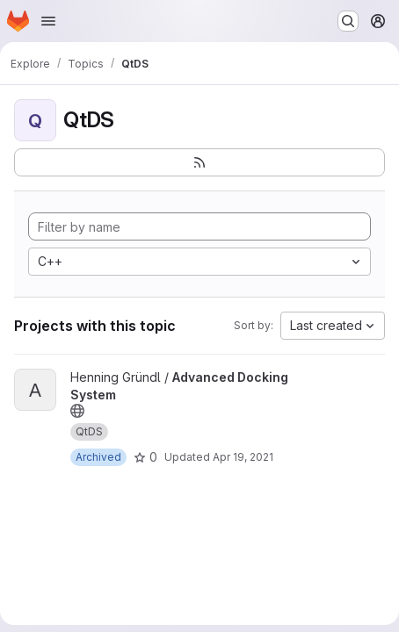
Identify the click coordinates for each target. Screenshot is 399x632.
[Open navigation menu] (48, 21)
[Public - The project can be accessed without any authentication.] (77, 411)
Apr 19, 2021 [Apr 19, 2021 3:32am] (243, 456)
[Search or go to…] (348, 21)
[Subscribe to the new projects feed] (199, 162)
